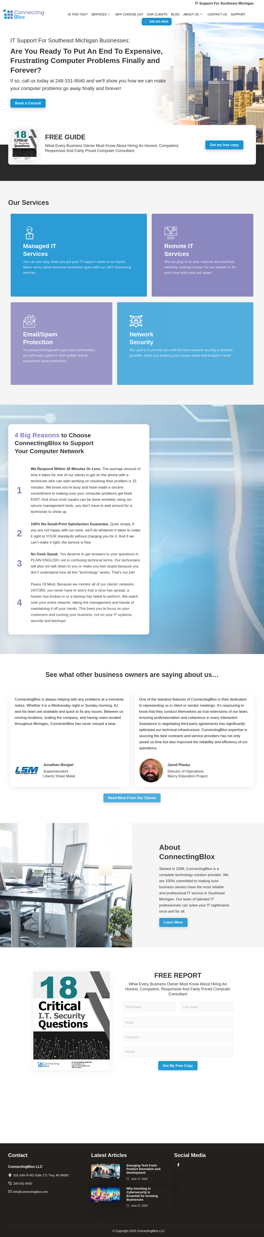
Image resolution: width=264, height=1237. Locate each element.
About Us (181, 15)
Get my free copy (224, 147)
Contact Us (204, 15)
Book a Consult (29, 106)
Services (97, 15)
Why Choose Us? (124, 15)
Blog (166, 15)
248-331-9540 (248, 15)
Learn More (175, 950)
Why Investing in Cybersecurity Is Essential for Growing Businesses (142, 1194)
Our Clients (149, 15)
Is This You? (76, 15)
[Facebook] (178, 1165)
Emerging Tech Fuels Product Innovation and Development (143, 1169)
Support (222, 15)
